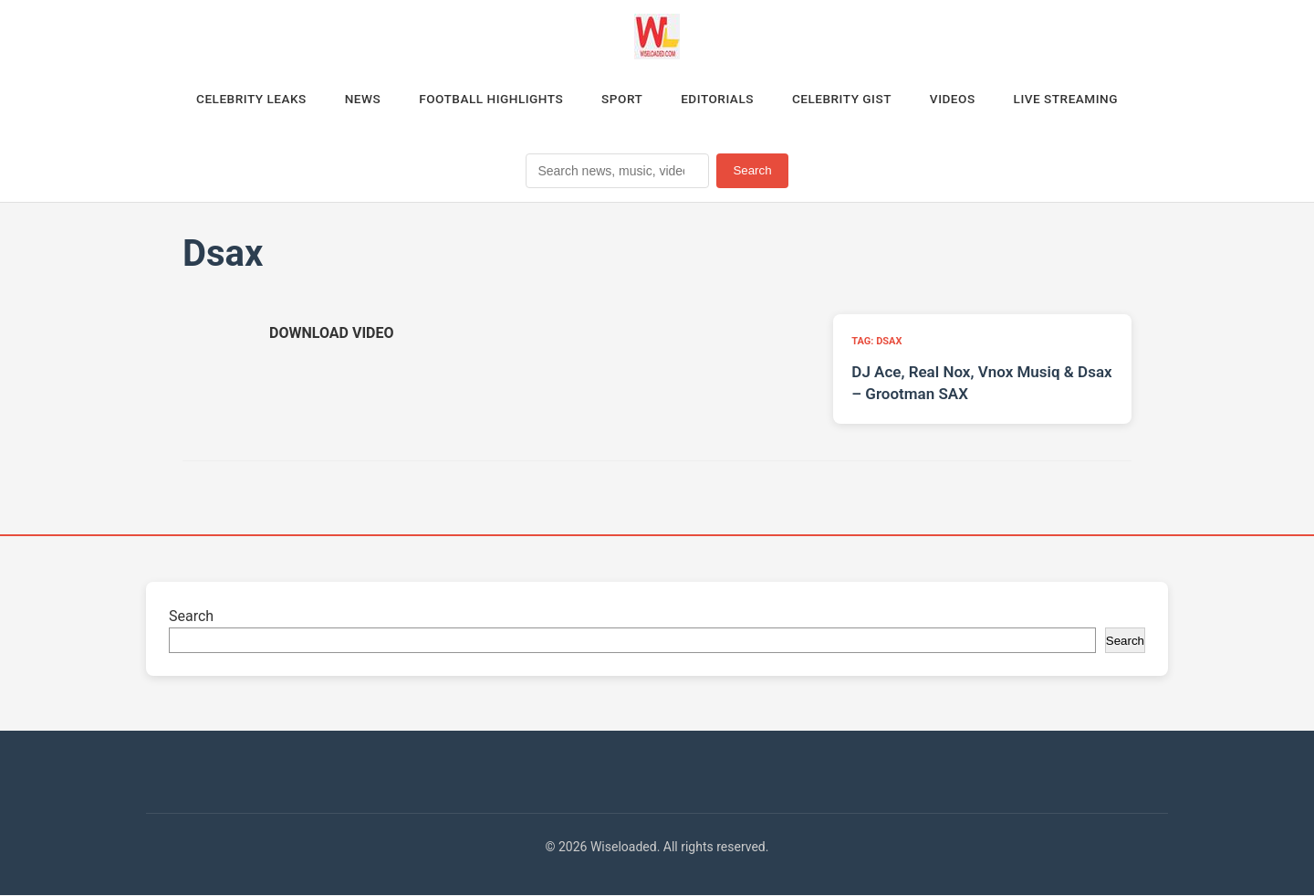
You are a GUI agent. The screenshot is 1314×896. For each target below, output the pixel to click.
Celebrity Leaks (237, 99)
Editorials (719, 99)
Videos (963, 99)
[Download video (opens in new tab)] (331, 334)
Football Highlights (485, 99)
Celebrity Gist (848, 99)
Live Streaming (1080, 99)
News (352, 99)
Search (752, 172)
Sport (620, 99)
